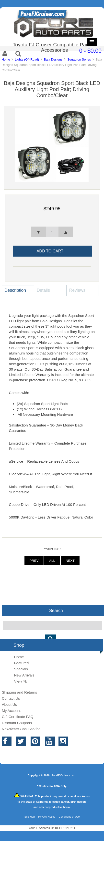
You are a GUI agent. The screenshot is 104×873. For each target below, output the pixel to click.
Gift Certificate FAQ (17, 717)
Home (5, 59)
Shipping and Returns (19, 692)
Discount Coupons (17, 723)
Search (56, 610)
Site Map (29, 816)
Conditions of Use (69, 816)
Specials (21, 669)
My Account (11, 710)
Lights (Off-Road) (27, 59)
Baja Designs (53, 59)
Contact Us (11, 698)
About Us (9, 704)
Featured (21, 663)
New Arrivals (24, 675)
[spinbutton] (51, 232)
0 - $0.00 (90, 51)
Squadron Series (79, 59)
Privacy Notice (46, 816)
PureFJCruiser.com (63, 775)
